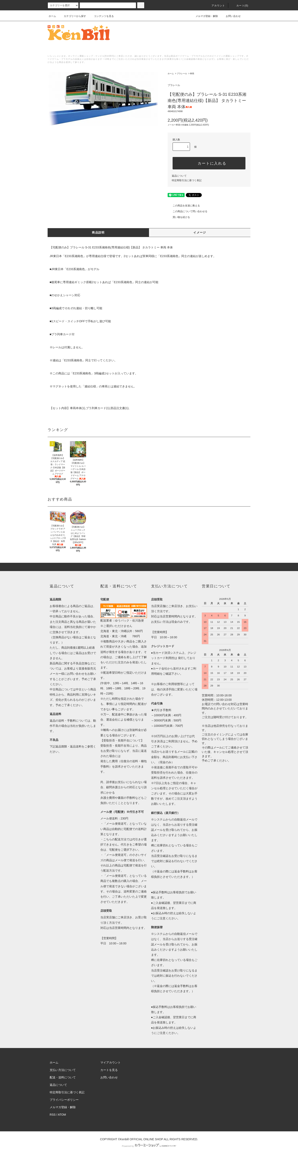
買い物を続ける (179, 217)
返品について (179, 175)
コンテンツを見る (101, 16)
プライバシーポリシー (64, 1099)
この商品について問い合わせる (187, 211)
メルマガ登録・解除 (204, 16)
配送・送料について (63, 1077)
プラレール (182, 73)
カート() (239, 5)
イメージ (199, 232)
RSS (53, 1114)
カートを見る (109, 1070)
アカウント (216, 5)
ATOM (62, 1114)
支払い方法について (63, 1070)
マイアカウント (110, 1062)
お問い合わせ (231, 16)
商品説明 (98, 232)
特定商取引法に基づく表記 (187, 180)
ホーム (52, 16)
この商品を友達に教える (184, 205)
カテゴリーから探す (72, 16)
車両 (192, 73)
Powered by (149, 1146)
